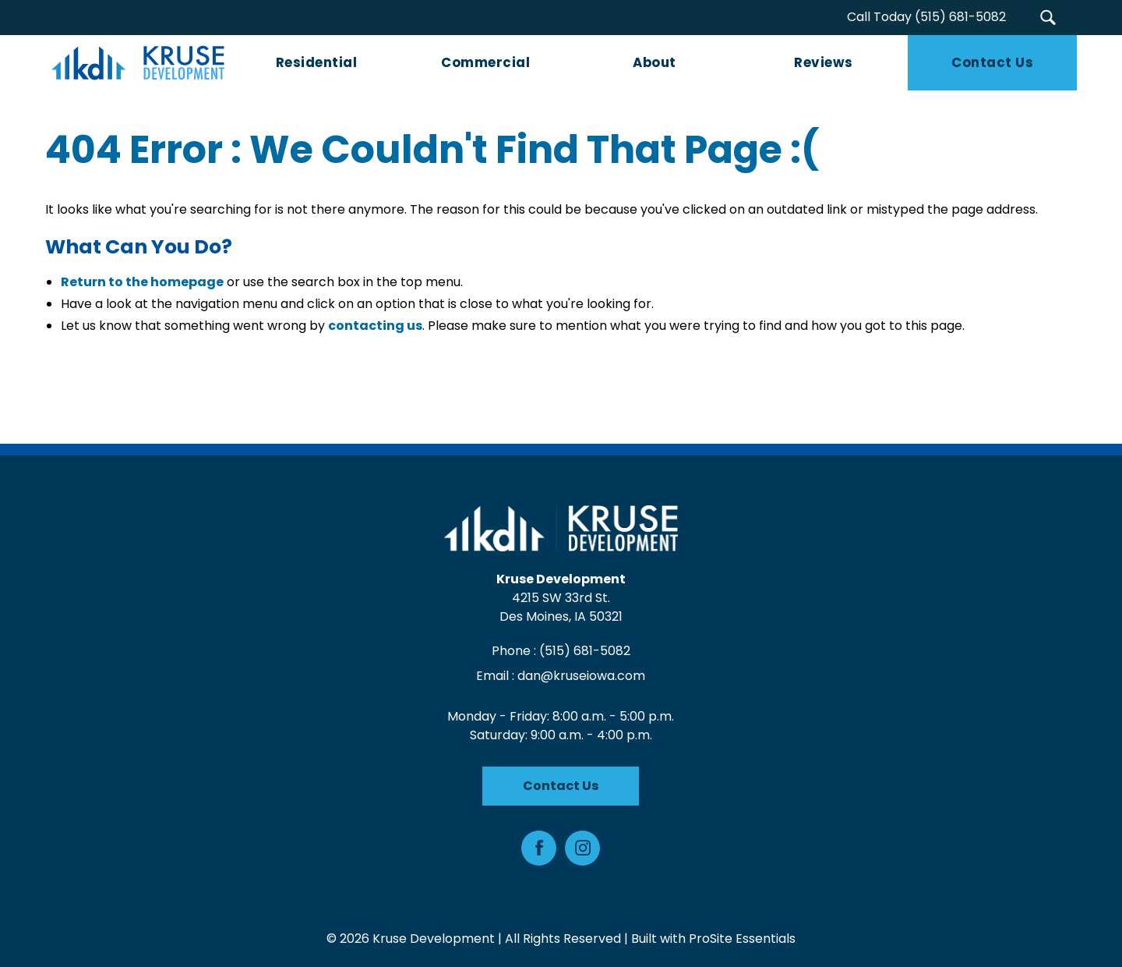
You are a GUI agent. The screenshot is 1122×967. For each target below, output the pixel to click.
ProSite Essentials (742, 939)
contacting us (375, 326)
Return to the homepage (142, 283)
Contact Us (561, 786)
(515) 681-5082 (584, 651)
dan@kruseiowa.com (582, 676)
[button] (1047, 17)
